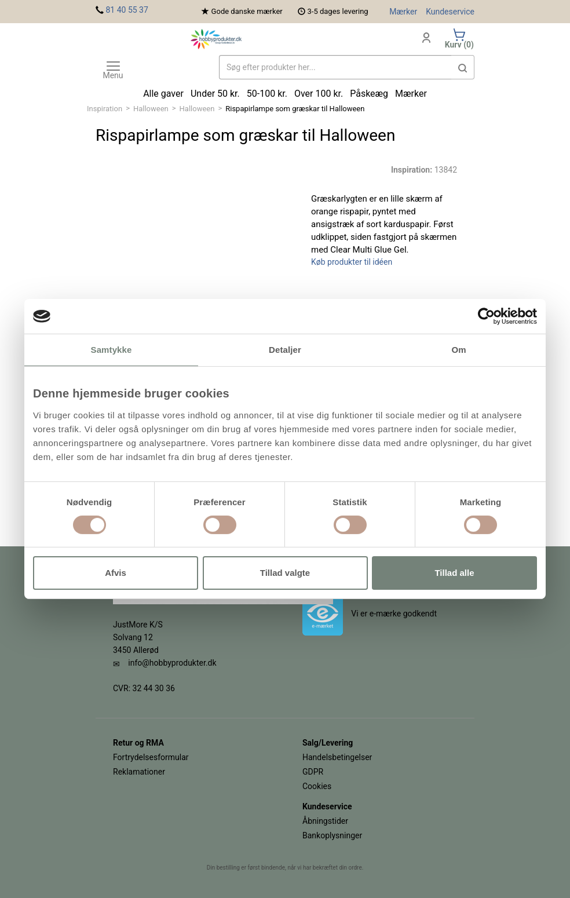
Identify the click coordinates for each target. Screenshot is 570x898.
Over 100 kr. (318, 93)
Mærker (403, 11)
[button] (462, 67)
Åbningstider (325, 821)
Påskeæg (369, 93)
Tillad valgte (285, 573)
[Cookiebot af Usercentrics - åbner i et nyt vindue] (486, 316)
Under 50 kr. (215, 93)
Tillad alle (454, 573)
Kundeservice (450, 11)
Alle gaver (163, 93)
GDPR (312, 771)
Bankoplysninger (332, 835)
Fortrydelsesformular (151, 757)
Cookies (316, 786)
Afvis (115, 573)
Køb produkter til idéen (351, 262)
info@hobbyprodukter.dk (172, 662)
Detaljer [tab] (285, 350)
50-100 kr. (267, 93)
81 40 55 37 (126, 9)
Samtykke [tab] (111, 350)
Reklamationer (139, 771)
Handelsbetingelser (337, 757)
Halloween (151, 108)
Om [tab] (458, 350)
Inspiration (104, 108)
